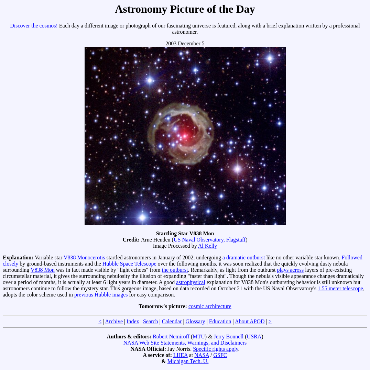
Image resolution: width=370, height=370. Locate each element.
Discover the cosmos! (34, 26)
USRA (254, 336)
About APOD (250, 321)
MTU (199, 336)
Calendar (172, 321)
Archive (114, 321)
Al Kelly (207, 246)
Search (150, 321)
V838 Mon (43, 270)
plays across (290, 270)
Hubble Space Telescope (129, 264)
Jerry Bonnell (229, 336)
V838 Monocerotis (84, 257)
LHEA (180, 355)
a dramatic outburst (243, 257)
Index (133, 321)
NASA (201, 355)
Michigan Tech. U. (187, 361)
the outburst (175, 270)
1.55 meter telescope (340, 288)
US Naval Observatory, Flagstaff (210, 240)
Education (220, 321)
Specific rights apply (215, 349)
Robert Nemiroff (171, 336)
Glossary (195, 321)
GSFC (220, 355)
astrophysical (190, 282)
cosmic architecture (209, 306)
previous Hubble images (101, 295)
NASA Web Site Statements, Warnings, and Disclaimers (185, 343)
